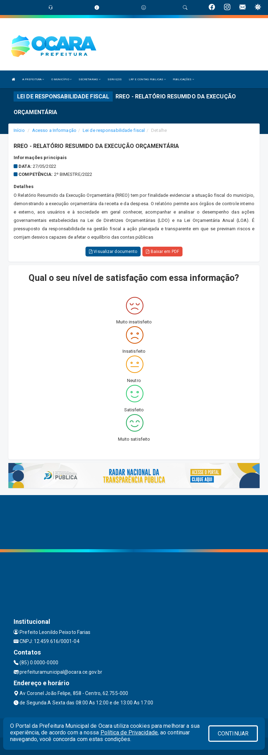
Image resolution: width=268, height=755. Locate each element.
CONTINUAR (233, 733)
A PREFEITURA (33, 79)
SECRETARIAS (89, 79)
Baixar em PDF (162, 251)
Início (19, 130)
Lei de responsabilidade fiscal (114, 130)
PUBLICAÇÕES (183, 79)
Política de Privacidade (129, 732)
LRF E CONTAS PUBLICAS (147, 79)
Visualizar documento (113, 251)
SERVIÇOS (114, 79)
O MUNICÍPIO (61, 79)
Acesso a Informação (54, 130)
